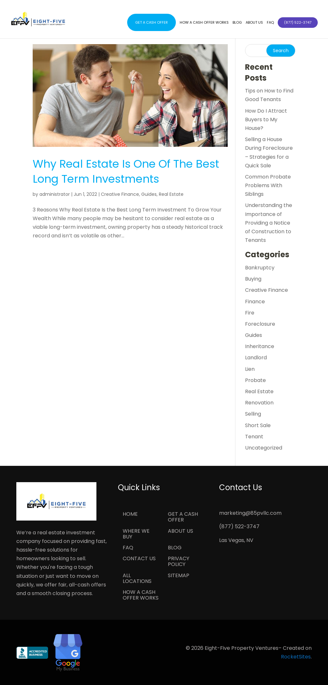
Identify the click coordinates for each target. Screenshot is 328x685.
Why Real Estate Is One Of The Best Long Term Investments (126, 171)
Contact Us (139, 559)
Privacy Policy (178, 562)
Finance (255, 301)
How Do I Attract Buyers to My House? (266, 119)
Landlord (256, 357)
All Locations (137, 579)
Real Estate (171, 194)
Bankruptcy (260, 267)
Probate (255, 380)
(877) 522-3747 (239, 526)
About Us (254, 22)
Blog (237, 22)
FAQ (270, 22)
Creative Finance (120, 194)
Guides (149, 194)
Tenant (254, 436)
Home (130, 514)
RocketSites (296, 656)
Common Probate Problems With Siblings (268, 185)
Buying (253, 279)
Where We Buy (136, 534)
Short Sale (258, 425)
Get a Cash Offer (151, 22)
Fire (249, 312)
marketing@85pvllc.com (250, 513)
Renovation (259, 402)
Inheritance (259, 346)
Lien (250, 369)
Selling (253, 414)
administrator (54, 194)
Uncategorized (263, 447)
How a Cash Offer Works (204, 22)
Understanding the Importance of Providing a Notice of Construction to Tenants (268, 223)
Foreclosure (260, 324)
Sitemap (178, 576)
